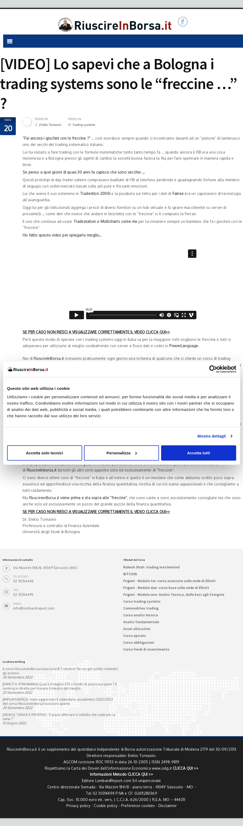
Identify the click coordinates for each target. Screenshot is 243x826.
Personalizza (122, 452)
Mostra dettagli (211, 436)
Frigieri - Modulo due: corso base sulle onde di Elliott (166, 587)
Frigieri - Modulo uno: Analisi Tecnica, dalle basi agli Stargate (173, 594)
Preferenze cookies (138, 805)
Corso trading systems (142, 601)
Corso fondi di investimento (146, 649)
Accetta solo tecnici (44, 452)
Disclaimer (167, 805)
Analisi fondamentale (141, 622)
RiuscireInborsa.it (42, 470)
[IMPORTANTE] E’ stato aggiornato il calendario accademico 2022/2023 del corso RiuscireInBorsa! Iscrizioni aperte (58, 701)
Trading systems (83, 125)
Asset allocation (136, 628)
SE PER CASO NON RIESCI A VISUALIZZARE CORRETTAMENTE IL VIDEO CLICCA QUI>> (96, 332)
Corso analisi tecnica (140, 615)
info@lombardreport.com (33, 608)
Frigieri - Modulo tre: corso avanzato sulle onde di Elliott (169, 580)
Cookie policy (105, 805)
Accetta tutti (198, 452)
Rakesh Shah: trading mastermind (151, 567)
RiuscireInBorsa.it (49, 358)
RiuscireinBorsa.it (44, 497)
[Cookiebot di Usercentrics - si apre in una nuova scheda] (213, 369)
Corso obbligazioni (138, 642)
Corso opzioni (134, 635)
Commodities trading (140, 608)
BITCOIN (130, 574)
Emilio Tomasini (50, 125)
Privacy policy (78, 805)
